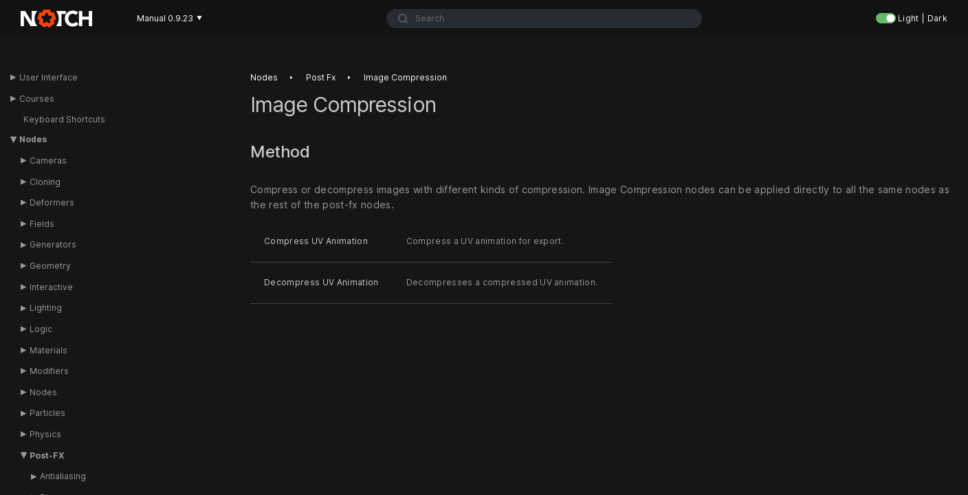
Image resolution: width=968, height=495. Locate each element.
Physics (45, 434)
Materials (48, 350)
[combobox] (543, 18)
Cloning (45, 182)
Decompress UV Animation (321, 282)
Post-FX (47, 455)
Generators (53, 244)
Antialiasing (63, 476)
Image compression (405, 77)
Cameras (48, 160)
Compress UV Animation (316, 241)
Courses (36, 99)
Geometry (50, 266)
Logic (41, 329)
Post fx (321, 77)
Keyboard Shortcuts (64, 119)
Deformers (52, 202)
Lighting (46, 307)
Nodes (33, 139)
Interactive (51, 287)
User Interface (48, 77)
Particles (47, 413)
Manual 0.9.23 (169, 18)
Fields (42, 224)
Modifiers (49, 371)
